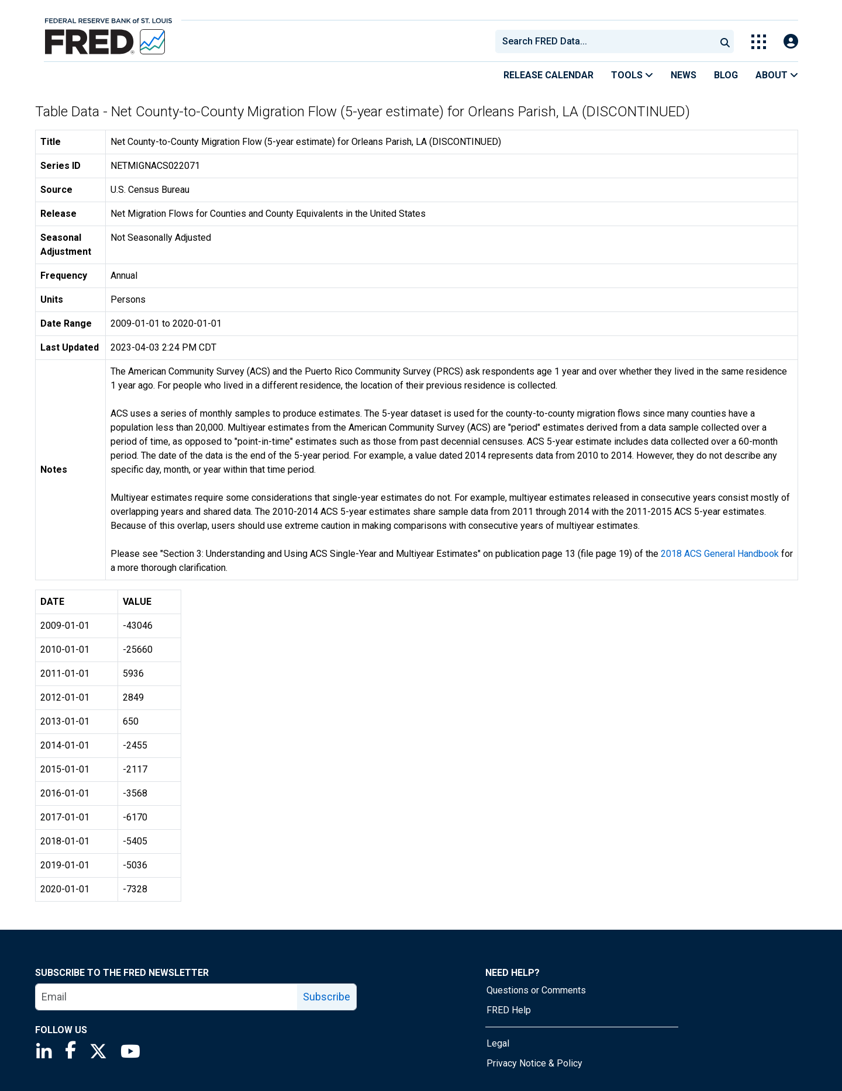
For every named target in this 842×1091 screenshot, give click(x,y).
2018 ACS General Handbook (720, 553)
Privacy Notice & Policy (534, 1063)
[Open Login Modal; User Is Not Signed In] (791, 41)
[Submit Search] (725, 41)
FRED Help (508, 1010)
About (776, 75)
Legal (497, 1043)
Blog (726, 75)
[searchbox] (607, 41)
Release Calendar (548, 75)
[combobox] (604, 41)
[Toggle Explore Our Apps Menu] (758, 41)
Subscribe (326, 996)
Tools (632, 75)
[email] (167, 997)
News (683, 75)
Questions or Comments (536, 990)
